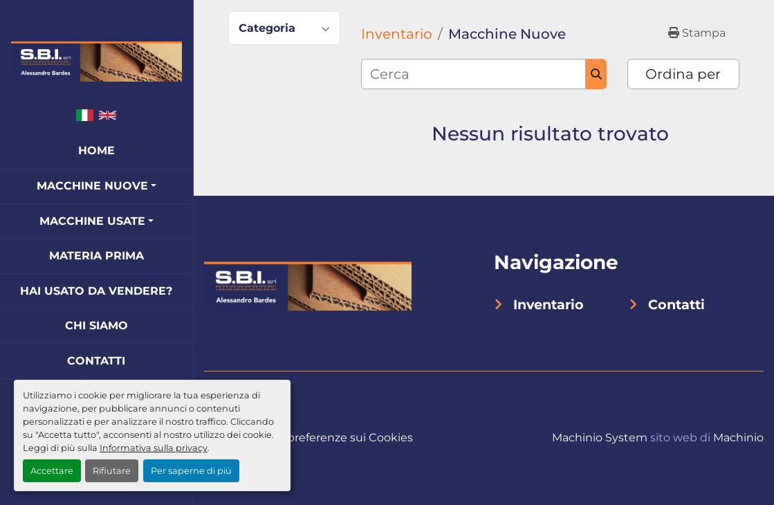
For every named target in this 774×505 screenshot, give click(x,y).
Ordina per (683, 74)
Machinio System (599, 437)
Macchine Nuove (92, 185)
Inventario (548, 304)
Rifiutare (112, 471)
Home (96, 150)
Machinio (738, 437)
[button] (96, 186)
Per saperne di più (191, 471)
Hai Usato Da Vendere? (96, 290)
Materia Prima (96, 255)
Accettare (51, 471)
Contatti (96, 360)
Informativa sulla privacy (154, 448)
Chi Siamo (96, 325)
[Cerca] (473, 74)
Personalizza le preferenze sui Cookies (308, 437)
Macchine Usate (92, 221)
